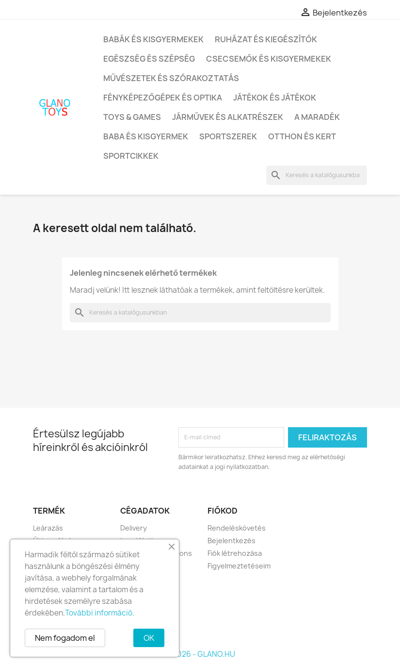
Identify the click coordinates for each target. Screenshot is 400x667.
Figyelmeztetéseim (239, 565)
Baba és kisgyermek (145, 136)
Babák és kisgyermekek (153, 39)
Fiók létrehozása (235, 553)
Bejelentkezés (232, 540)
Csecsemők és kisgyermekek (268, 58)
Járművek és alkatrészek (227, 117)
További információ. (99, 613)
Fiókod (223, 510)
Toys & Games (132, 117)
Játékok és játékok (274, 97)
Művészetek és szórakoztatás (171, 78)
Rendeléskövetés (237, 528)
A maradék (317, 117)
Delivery (133, 528)
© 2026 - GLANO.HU (200, 654)
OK (149, 638)
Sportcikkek (131, 155)
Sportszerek (228, 136)
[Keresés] (316, 175)
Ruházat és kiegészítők (266, 39)
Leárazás (48, 528)
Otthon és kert (302, 136)
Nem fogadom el (65, 638)
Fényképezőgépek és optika (162, 97)
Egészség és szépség (149, 58)
